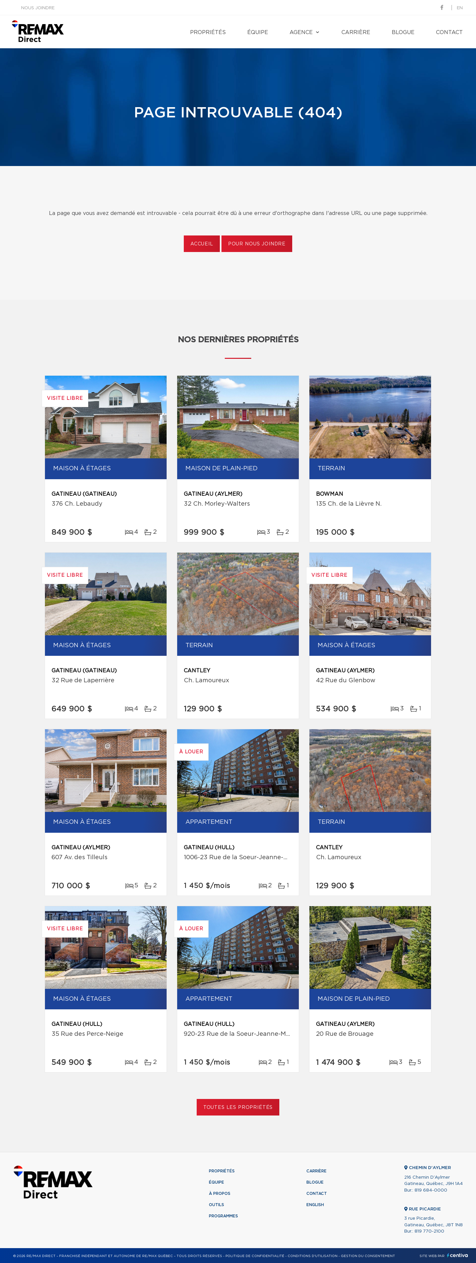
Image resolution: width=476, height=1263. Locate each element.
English (315, 1205)
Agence (301, 32)
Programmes (223, 1216)
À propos (219, 1194)
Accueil (201, 244)
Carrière (355, 32)
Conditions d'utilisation (312, 1256)
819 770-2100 (429, 1231)
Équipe (257, 32)
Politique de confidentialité (254, 1256)
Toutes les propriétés (238, 1107)
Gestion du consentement (368, 1256)
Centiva (457, 1255)
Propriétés (208, 32)
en (460, 8)
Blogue (403, 32)
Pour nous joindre (257, 244)
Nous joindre (38, 8)
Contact (449, 32)
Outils (216, 1205)
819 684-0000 (431, 1190)
